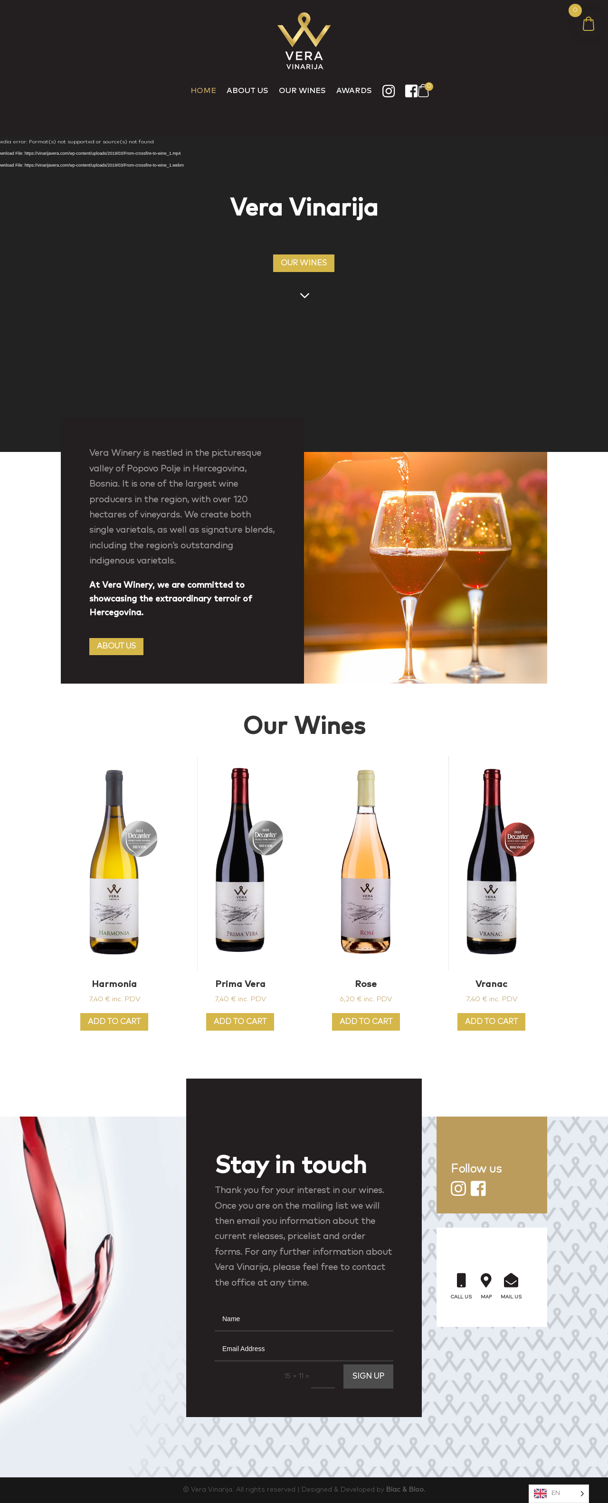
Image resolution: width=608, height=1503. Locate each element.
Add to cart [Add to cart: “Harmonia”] (114, 1021)
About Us (247, 90)
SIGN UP (368, 1376)
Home (203, 90)
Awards (354, 90)
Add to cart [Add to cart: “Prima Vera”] (240, 1021)
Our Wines (302, 90)
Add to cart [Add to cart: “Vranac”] (491, 1021)
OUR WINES (304, 263)
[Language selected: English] (559, 1493)
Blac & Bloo (405, 1489)
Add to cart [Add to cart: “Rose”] (366, 1021)
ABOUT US (116, 646)
